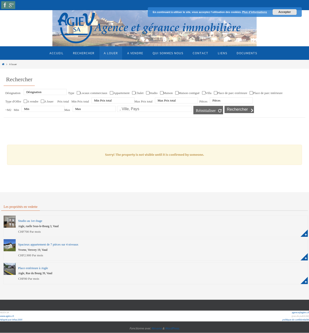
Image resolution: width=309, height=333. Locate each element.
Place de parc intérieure (267, 93)
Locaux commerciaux (93, 93)
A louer (49, 101)
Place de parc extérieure (232, 93)
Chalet (139, 93)
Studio (153, 93)
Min (16, 110)
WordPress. (172, 328)
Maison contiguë (189, 93)
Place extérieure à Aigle (33, 268)
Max (67, 110)
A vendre (32, 101)
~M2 (8, 110)
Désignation (13, 93)
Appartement (121, 93)
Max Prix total (143, 101)
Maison (168, 93)
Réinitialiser (206, 110)
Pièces (203, 101)
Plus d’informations (254, 12)
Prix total (63, 101)
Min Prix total (80, 101)
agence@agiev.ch (300, 312)
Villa (208, 93)
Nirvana (156, 328)
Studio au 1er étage (30, 221)
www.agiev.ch (7, 316)
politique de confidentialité (295, 319)
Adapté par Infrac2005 (11, 319)
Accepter (284, 12)
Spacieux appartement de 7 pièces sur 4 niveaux (48, 244)
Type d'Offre (13, 101)
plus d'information (304, 233)
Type (71, 93)
